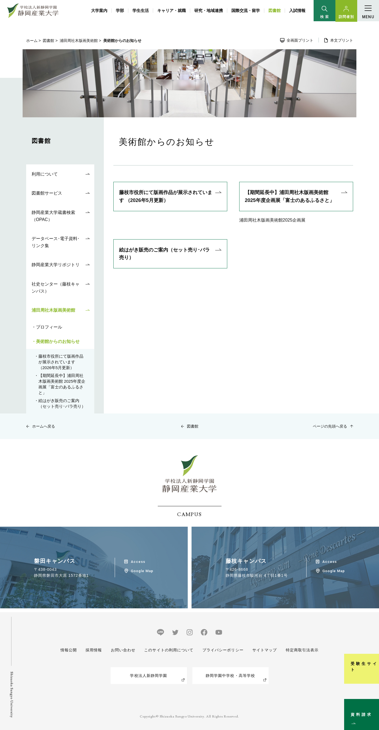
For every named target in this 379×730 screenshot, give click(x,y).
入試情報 (297, 10)
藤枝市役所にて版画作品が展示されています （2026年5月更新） (165, 196)
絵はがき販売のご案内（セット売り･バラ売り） (164, 253)
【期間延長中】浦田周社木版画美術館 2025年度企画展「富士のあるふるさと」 (289, 196)
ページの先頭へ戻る (330, 426)
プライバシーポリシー (223, 650)
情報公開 (68, 650)
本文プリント (341, 40)
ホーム (32, 40)
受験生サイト (372, 647)
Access (138, 562)
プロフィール (49, 327)
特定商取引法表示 (302, 650)
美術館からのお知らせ (58, 341)
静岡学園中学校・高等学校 (230, 675)
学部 (120, 10)
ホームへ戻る (43, 426)
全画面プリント (300, 40)
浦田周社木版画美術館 (79, 40)
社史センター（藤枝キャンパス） (56, 287)
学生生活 (140, 10)
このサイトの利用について (168, 650)
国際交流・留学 (245, 10)
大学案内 (99, 10)
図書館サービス (47, 193)
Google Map (142, 571)
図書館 (274, 10)
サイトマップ (264, 650)
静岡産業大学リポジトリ (56, 264)
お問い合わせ (123, 650)
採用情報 (94, 650)
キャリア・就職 (171, 10)
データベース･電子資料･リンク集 (56, 242)
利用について (45, 174)
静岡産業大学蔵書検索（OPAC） (53, 216)
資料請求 (372, 704)
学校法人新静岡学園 (148, 675)
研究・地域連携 (208, 10)
